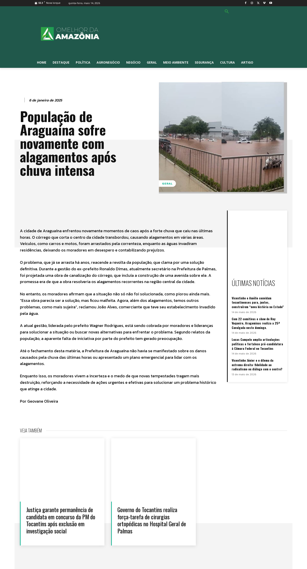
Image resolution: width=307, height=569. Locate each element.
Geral (167, 183)
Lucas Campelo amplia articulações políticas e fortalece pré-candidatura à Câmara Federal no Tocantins (257, 343)
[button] (226, 11)
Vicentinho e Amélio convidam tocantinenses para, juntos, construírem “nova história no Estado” (258, 302)
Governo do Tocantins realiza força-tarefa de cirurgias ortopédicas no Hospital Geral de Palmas (151, 520)
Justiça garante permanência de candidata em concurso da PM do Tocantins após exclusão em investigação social (60, 520)
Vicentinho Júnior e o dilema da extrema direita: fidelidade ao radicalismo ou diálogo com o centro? (257, 364)
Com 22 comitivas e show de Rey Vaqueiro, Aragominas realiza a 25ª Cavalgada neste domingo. (256, 323)
